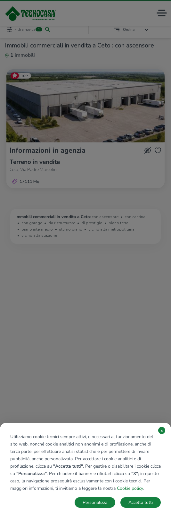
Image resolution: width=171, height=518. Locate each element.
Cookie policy (130, 488)
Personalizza (95, 502)
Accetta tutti (140, 502)
